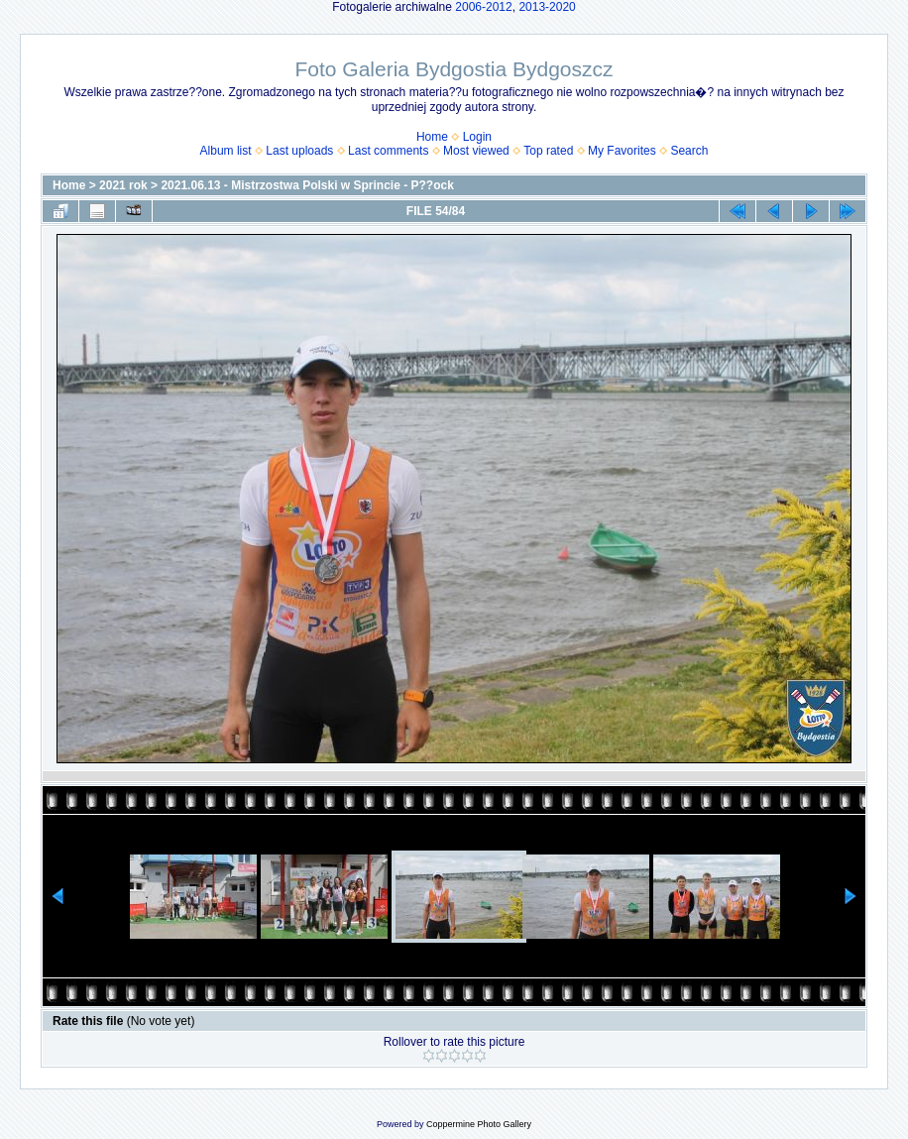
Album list (226, 151)
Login (477, 137)
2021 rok (123, 185)
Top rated (548, 151)
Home (432, 137)
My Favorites (622, 151)
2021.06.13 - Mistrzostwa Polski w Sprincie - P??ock (307, 185)
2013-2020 (546, 7)
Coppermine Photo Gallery (478, 1124)
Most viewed (476, 151)
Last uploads (299, 151)
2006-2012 (483, 7)
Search (689, 151)
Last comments (388, 151)
